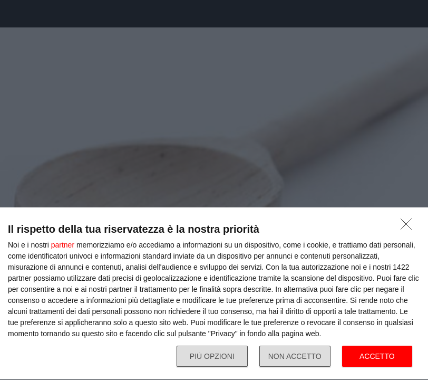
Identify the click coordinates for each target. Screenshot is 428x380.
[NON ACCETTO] (409, 226)
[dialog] (214, 294)
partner (62, 245)
